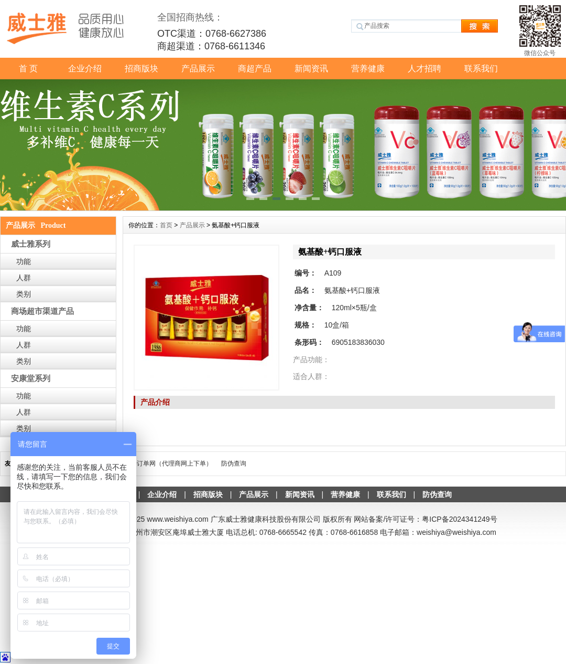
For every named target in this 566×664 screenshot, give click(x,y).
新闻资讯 (311, 68)
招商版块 (141, 68)
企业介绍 (85, 68)
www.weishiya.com (177, 519)
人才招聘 (424, 68)
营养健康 (368, 68)
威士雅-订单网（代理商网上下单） (164, 463)
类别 (23, 294)
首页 (166, 225)
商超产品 (254, 68)
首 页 (28, 68)
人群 (23, 277)
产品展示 (198, 68)
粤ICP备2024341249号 (459, 519)
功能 (23, 261)
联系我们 (481, 68)
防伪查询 (233, 463)
